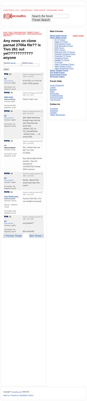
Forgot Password (57, 85)
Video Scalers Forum (62, 66)
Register (53, 89)
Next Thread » (36, 236)
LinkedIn (53, 113)
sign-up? (13, 63)
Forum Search (41, 19)
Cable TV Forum (61, 42)
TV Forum (58, 62)
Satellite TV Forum (61, 60)
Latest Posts (8, 10)
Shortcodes (54, 94)
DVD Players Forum (62, 44)
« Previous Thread (13, 236)
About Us (6, 395)
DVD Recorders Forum (63, 46)
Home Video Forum (58, 38)
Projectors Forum (61, 58)
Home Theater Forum (59, 70)
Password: (31, 64)
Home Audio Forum (58, 36)
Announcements (56, 98)
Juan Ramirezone (11, 196)
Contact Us (14, 395)
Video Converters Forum (64, 64)
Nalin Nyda (8, 97)
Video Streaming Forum (64, 68)
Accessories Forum (58, 75)
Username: (12, 64)
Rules (52, 92)
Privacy (30, 395)
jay (5, 78)
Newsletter (23, 395)
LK (5, 145)
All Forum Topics (57, 77)
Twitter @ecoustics (57, 115)
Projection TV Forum (62, 56)
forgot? (31, 63)
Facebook (54, 109)
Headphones (52, 10)
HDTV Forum (59, 50)
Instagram (54, 111)
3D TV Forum (59, 40)
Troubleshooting (56, 96)
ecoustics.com (17, 392)
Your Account (55, 100)
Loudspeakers (26, 10)
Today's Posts (78, 36)
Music (61, 10)
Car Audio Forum (57, 73)
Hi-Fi (17, 10)
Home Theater (39, 10)
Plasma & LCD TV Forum (64, 52)
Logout (53, 87)
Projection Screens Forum (64, 54)
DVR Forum (59, 48)
